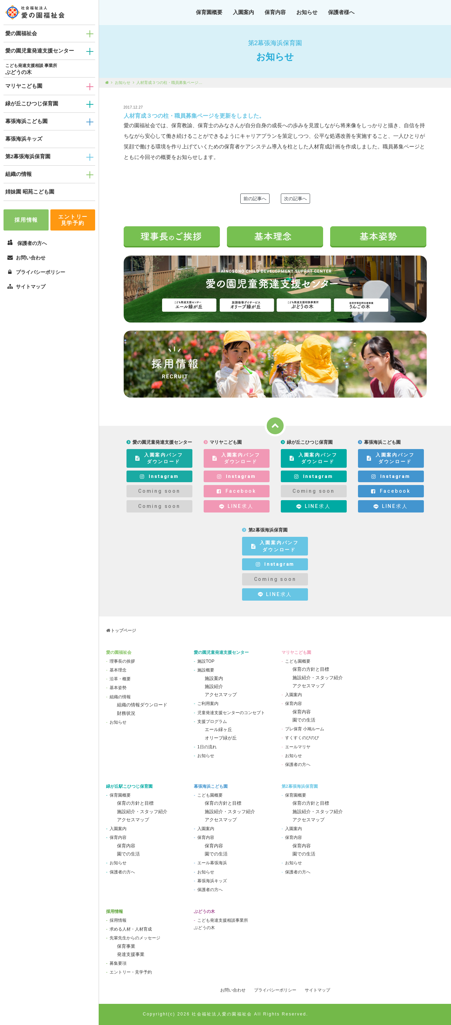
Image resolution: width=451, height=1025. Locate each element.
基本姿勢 (118, 687)
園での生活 (303, 720)
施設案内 (214, 678)
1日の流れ (207, 746)
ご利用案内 (207, 703)
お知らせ (306, 12)
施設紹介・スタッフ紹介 (317, 677)
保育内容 (275, 12)
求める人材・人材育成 (131, 929)
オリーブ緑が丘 (221, 738)
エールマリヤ (297, 746)
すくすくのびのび (302, 737)
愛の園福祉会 (21, 33)
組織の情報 (18, 174)
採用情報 (26, 220)
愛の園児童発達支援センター (39, 51)
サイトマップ (26, 286)
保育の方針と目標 (310, 669)
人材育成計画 (324, 146)
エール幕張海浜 (212, 862)
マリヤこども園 (23, 86)
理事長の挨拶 (122, 661)
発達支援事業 (130, 954)
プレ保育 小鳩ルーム (304, 728)
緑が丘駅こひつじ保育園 (129, 786)
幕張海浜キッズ (23, 139)
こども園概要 (297, 661)
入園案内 (243, 12)
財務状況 (126, 713)
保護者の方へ (297, 764)
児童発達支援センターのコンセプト (231, 712)
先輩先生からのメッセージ (135, 937)
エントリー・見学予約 (131, 972)
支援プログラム (212, 721)
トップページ (123, 630)
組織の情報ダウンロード (142, 704)
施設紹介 (214, 686)
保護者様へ (341, 12)
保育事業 (126, 946)
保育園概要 (209, 12)
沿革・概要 (120, 678)
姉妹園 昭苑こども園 (29, 192)
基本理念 (118, 670)
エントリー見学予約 (73, 220)
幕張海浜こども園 (26, 121)
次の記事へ (295, 198)
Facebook (236, 491)
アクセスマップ (221, 694)
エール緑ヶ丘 (218, 729)
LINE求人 (236, 506)
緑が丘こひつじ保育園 (31, 103)
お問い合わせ (26, 257)
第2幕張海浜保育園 (27, 156)
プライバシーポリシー (36, 272)
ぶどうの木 (18, 72)
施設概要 (205, 670)
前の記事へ (254, 198)
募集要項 (118, 963)
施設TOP (205, 661)
